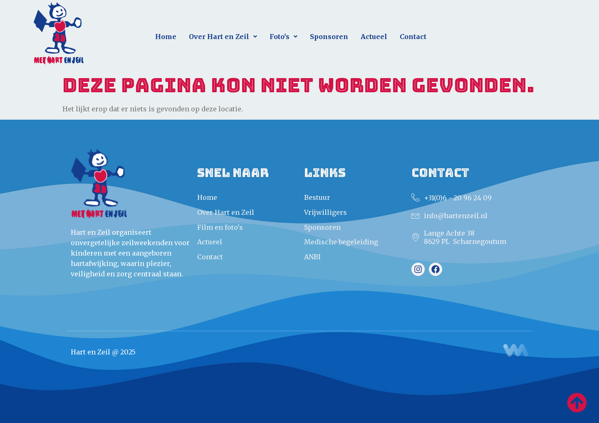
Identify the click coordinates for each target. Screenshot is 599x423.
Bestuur (317, 197)
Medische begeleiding (341, 242)
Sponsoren (329, 36)
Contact (413, 36)
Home (165, 36)
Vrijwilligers (325, 212)
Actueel (374, 36)
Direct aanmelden (515, 40)
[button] (223, 36)
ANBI (312, 257)
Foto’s (283, 36)
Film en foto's (220, 227)
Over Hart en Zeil (223, 36)
